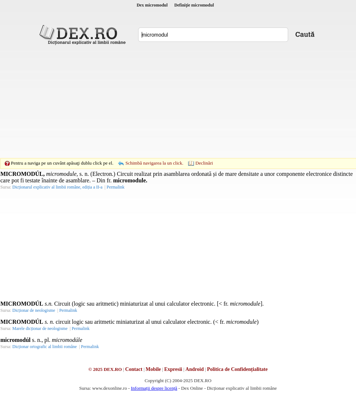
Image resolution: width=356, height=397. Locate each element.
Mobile (153, 369)
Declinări (204, 163)
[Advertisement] (166, 101)
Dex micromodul (152, 5)
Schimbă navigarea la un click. (154, 163)
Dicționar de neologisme (33, 310)
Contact (133, 369)
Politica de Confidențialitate (237, 369)
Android (195, 369)
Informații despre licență (154, 388)
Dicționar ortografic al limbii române (44, 346)
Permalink (115, 187)
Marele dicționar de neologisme (39, 328)
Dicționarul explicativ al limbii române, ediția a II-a (57, 187)
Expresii (173, 369)
